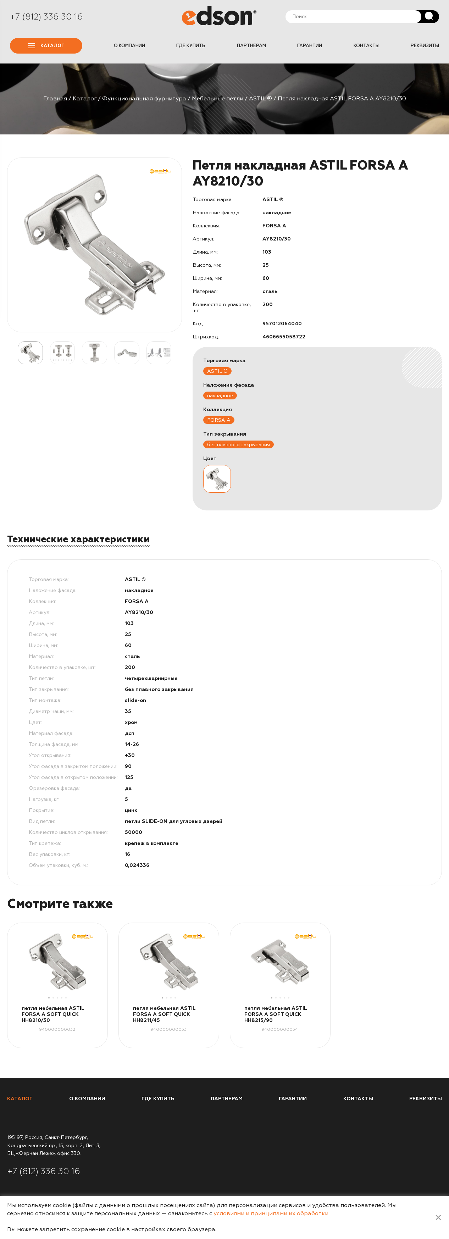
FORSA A (219, 420)
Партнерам (251, 46)
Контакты (366, 46)
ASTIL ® (260, 98)
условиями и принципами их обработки (271, 1213)
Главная (55, 98)
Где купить (190, 46)
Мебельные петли (217, 98)
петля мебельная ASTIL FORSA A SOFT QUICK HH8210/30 (53, 1014)
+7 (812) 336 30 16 (46, 16)
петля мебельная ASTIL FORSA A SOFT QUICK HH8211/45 (164, 1014)
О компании (129, 46)
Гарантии (309, 46)
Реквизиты (425, 46)
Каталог (46, 46)
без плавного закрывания (238, 445)
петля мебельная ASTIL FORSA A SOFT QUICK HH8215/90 (275, 1014)
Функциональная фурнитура (144, 98)
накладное (220, 396)
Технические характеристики (78, 539)
